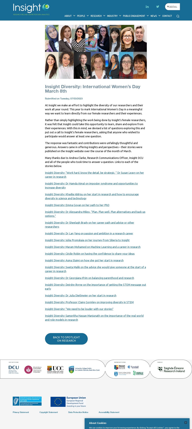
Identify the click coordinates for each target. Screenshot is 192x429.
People (81, 15)
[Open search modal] (178, 16)
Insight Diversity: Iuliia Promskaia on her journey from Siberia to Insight (87, 240)
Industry (112, 15)
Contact (167, 15)
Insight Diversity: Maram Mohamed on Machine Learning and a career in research (93, 246)
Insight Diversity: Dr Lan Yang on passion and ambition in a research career (89, 233)
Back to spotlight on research (66, 339)
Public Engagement (134, 15)
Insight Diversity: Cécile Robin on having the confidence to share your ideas (90, 253)
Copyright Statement (48, 412)
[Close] (186, 428)
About (68, 15)
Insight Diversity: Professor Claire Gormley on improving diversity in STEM (89, 302)
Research (96, 15)
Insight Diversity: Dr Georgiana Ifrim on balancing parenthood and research (89, 277)
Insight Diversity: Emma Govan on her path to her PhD (77, 205)
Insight (49, 183)
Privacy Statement (21, 412)
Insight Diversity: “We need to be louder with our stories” (79, 308)
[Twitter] (157, 6)
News (154, 15)
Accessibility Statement (109, 412)
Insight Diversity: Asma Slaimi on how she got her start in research (84, 260)
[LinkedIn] (147, 6)
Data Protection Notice (78, 412)
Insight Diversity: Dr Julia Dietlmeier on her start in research (80, 295)
